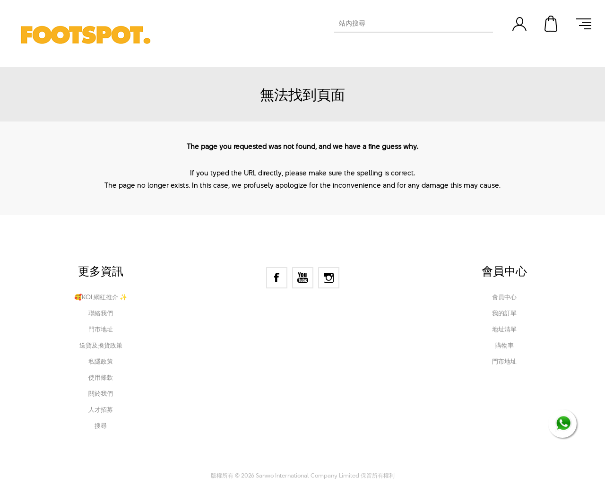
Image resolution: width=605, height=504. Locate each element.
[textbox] (405, 23)
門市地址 (100, 329)
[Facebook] (276, 277)
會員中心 (504, 297)
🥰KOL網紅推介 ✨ (100, 297)
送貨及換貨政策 (100, 345)
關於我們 (100, 393)
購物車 (551, 23)
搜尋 (101, 425)
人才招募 (100, 409)
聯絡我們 (100, 313)
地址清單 (504, 329)
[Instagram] (328, 277)
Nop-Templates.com (365, 462)
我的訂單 (504, 313)
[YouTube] (302, 277)
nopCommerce (265, 462)
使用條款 (100, 377)
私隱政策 (100, 361)
